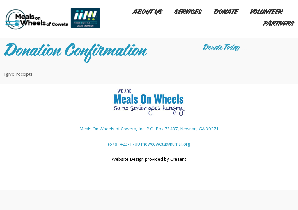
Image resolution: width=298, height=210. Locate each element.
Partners (278, 24)
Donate (225, 12)
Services (187, 12)
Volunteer (266, 12)
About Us (147, 12)
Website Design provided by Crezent (149, 159)
